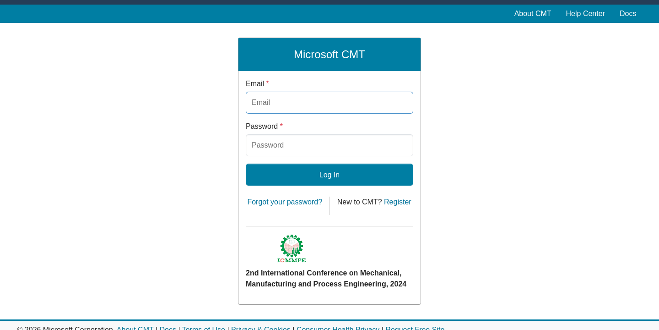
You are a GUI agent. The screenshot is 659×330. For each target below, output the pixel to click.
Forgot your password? (284, 202)
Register (397, 202)
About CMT (532, 13)
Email (257, 84)
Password (264, 126)
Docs (628, 13)
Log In (329, 175)
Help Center (585, 13)
